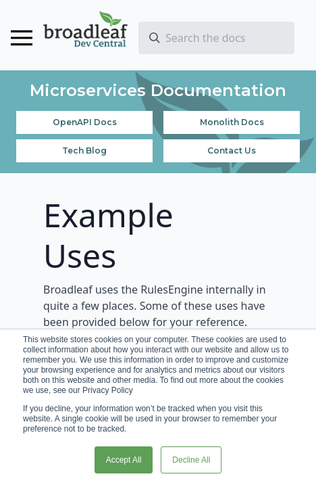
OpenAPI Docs (85, 122)
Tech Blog (84, 150)
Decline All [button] (191, 460)
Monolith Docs (232, 122)
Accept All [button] (124, 460)
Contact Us (231, 150)
